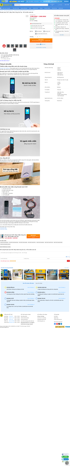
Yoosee (41, 8)
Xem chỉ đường (31, 287)
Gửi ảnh (68, 256)
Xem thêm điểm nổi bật (4, 60)
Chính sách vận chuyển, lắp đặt (27, 324)
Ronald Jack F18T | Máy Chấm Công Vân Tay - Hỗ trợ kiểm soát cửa (16, 12)
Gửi (68, 260)
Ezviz (30, 8)
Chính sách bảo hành (25, 317)
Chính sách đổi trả (24, 319)
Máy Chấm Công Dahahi (40, 242)
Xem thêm (66, 267)
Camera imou (35, 8)
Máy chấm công (16, 8)
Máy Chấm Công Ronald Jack (13, 242)
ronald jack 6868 (3, 229)
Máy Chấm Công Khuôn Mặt (58, 242)
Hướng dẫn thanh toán (41, 319)
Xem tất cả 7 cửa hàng (41, 317)
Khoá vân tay (54, 8)
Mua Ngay (41, 40)
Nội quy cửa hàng (40, 316)
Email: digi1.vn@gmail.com (4, 327)
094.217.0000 (11, 320)
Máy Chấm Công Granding (23, 242)
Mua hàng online (24, 316)
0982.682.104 (11, 322)
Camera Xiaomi (47, 8)
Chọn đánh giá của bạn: (8, 261)
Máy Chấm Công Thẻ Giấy (49, 242)
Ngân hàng (56, 317)
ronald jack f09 (3, 227)
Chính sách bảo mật (58, 319)
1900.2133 (11, 319)
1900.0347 (11, 316)
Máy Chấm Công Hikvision (4, 242)
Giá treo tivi (61, 8)
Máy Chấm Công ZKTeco (32, 242)
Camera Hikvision (24, 8)
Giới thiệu (56, 316)
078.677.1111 (11, 317)
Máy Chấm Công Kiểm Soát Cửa (5, 244)
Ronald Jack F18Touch (5, 68)
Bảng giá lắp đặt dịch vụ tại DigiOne (27, 322)
